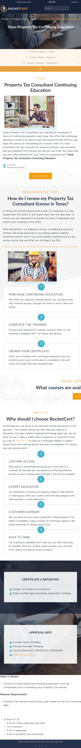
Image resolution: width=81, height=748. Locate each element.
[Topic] (40, 52)
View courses (40, 176)
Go (40, 69)
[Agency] (40, 57)
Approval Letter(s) (24, 655)
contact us (22, 441)
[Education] (40, 63)
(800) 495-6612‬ (24, 2)
